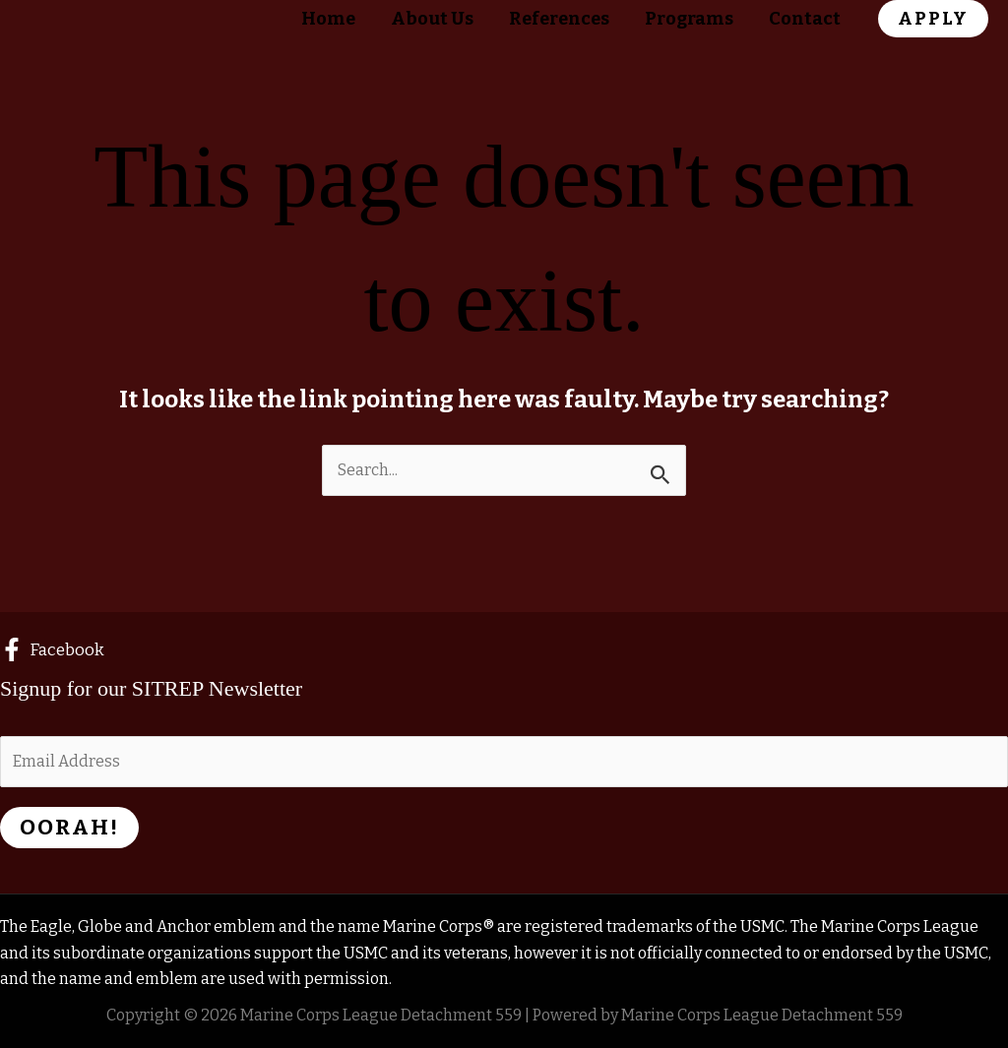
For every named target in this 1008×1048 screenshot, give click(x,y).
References (559, 19)
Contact (805, 19)
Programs (689, 19)
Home (328, 19)
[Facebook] (52, 649)
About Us (432, 19)
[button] (933, 18)
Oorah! (69, 827)
